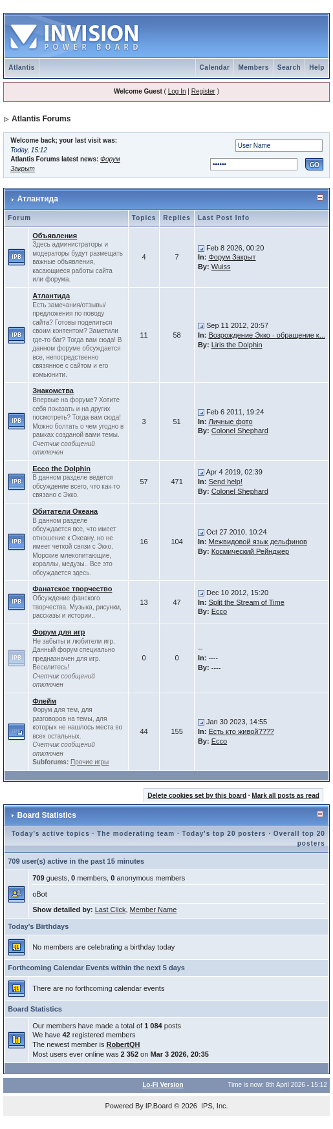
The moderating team (136, 833)
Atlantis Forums (41, 118)
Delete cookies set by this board (196, 795)
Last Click (110, 909)
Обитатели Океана (65, 511)
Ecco (219, 611)
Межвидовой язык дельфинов (257, 541)
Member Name (153, 909)
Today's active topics (51, 833)
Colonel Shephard (239, 430)
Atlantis (21, 67)
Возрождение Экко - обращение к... (266, 335)
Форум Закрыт (231, 257)
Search (289, 67)
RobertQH (123, 1044)
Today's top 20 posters (224, 833)
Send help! (225, 481)
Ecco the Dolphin (61, 469)
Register (203, 91)
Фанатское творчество (72, 589)
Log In (177, 91)
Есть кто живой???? (241, 731)
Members (253, 67)
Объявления (54, 235)
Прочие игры (89, 762)
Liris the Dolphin (237, 345)
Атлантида (37, 198)
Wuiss (221, 266)
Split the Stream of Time (246, 602)
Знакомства (53, 390)
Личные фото (230, 421)
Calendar (215, 67)
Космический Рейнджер (250, 551)
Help (317, 67)
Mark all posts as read (285, 795)
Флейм (44, 701)
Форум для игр (58, 632)
